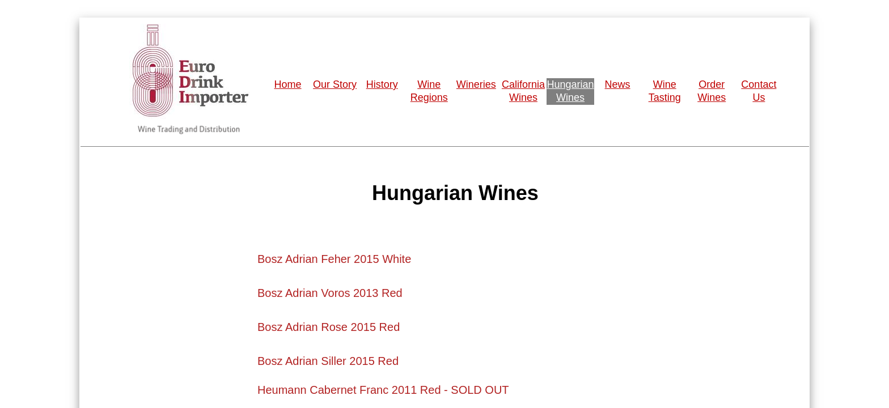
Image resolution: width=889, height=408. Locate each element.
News (617, 84)
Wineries (476, 84)
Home (288, 84)
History (382, 84)
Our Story (335, 84)
